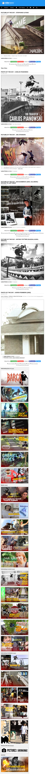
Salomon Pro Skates (28, 233)
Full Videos (22, 7)
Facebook (33, 61)
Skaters (6, 7)
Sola (25, 177)
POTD (34, 64)
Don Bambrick (5, 233)
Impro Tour (21, 64)
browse (11, 745)
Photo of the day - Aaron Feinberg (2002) (16, 292)
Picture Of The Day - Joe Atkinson (13, 134)
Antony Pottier (16, 287)
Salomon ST (36, 233)
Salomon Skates (18, 233)
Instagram (15, 58)
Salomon (12, 233)
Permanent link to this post (23, 65)
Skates (12, 7)
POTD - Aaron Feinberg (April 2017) (17, 357)
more (12, 368)
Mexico (22, 287)
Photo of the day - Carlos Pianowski (14, 72)
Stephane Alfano (13, 64)
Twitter (38, 61)
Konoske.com (39, 296)
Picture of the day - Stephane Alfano (15, 12)
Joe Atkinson (6, 167)
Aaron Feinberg (11, 363)
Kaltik (26, 64)
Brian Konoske (34, 363)
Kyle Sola (20, 168)
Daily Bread (23, 363)
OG (23, 129)
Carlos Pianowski (17, 129)
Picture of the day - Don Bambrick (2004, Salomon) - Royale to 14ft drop (20, 182)
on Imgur (6, 58)
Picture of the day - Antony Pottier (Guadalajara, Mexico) (19, 240)
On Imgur (6, 227)
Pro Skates (18, 234)
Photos (30, 64)
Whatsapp (14, 61)
